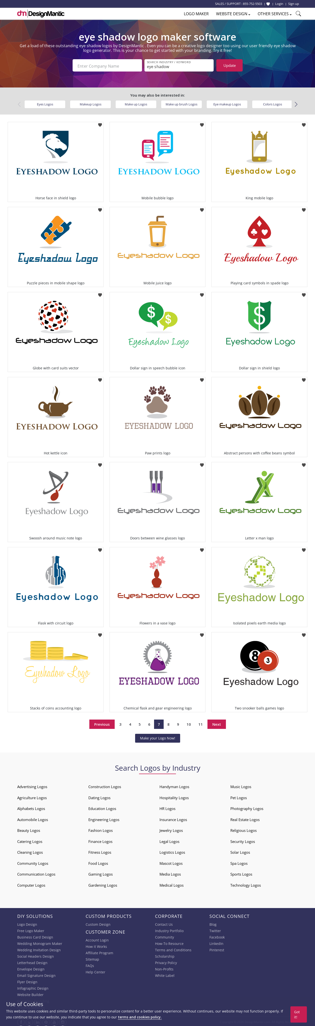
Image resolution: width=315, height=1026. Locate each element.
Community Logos (32, 861)
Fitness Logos (99, 851)
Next (216, 722)
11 (200, 722)
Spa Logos (239, 861)
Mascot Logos (171, 861)
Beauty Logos (28, 829)
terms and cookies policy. (140, 1017)
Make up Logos (136, 103)
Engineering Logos (103, 818)
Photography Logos (246, 807)
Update (229, 65)
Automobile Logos (32, 818)
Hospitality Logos (174, 796)
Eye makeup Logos (227, 103)
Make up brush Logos (181, 103)
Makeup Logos (90, 103)
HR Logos (167, 807)
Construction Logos (104, 785)
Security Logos (242, 840)
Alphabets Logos (31, 807)
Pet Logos (238, 796)
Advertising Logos (32, 785)
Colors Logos (272, 103)
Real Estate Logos (245, 818)
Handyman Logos (174, 785)
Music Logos (240, 785)
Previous (102, 722)
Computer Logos (31, 883)
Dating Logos (99, 796)
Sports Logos (241, 872)
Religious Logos (243, 829)
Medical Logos (171, 883)
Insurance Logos (173, 818)
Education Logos (102, 807)
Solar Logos (240, 851)
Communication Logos (36, 872)
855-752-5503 (252, 3)
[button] (296, 103)
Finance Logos (100, 840)
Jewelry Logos (171, 829)
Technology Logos (245, 883)
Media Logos (170, 872)
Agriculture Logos (32, 796)
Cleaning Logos (30, 851)
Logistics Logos (172, 851)
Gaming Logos (100, 872)
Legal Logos (169, 840)
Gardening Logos (102, 883)
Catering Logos (29, 840)
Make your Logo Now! (157, 736)
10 (189, 722)
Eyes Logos (45, 103)
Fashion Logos (100, 829)
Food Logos (98, 861)
